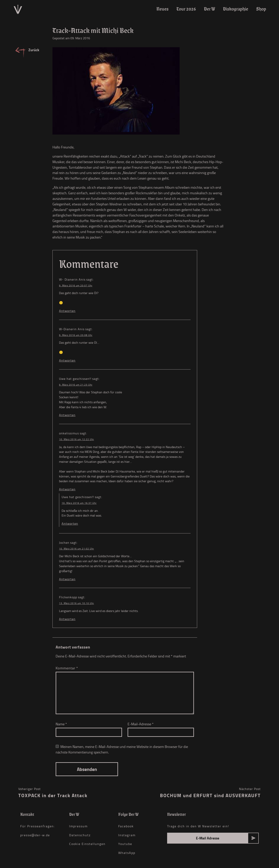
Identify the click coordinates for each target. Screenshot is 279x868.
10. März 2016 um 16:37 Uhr (79, 503)
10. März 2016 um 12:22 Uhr (76, 439)
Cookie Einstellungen (87, 844)
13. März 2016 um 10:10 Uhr (76, 603)
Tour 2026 (186, 9)
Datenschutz (80, 835)
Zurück (33, 49)
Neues (162, 9)
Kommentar (67, 668)
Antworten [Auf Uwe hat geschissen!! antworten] (67, 415)
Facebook (126, 826)
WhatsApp (126, 853)
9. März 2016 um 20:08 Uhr (75, 335)
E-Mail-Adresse (141, 724)
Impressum (78, 826)
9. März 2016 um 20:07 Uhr (75, 285)
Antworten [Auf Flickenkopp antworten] (67, 619)
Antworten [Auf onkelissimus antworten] (67, 489)
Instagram (127, 835)
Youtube (125, 844)
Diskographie (235, 9)
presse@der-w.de (35, 835)
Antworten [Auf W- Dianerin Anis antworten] (67, 311)
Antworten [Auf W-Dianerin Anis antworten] (67, 360)
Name (61, 724)
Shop (261, 9)
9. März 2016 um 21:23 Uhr (75, 384)
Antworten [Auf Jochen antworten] (67, 579)
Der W (209, 9)
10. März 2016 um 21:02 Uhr (76, 548)
